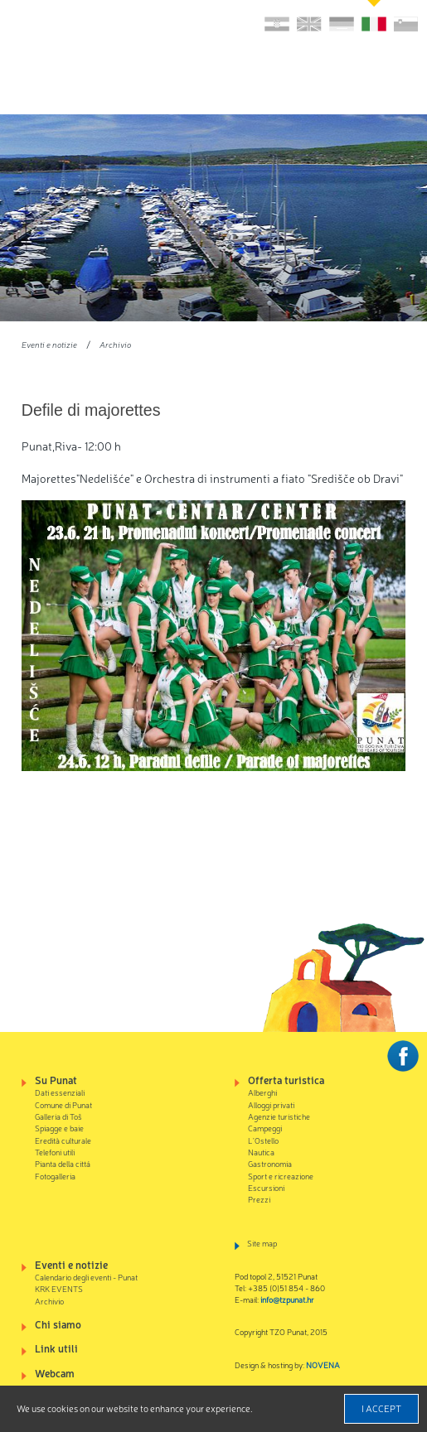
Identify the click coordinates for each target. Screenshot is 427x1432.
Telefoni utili (55, 1151)
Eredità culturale (63, 1140)
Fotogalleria (55, 1175)
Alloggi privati (271, 1104)
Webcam (55, 1373)
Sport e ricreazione (280, 1175)
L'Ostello (263, 1140)
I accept (381, 1408)
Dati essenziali (60, 1092)
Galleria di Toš (58, 1116)
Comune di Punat (63, 1104)
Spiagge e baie (59, 1127)
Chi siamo (58, 1324)
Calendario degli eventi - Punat (86, 1276)
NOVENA (323, 1364)
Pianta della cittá (62, 1163)
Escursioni (266, 1187)
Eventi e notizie (49, 344)
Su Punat (56, 1080)
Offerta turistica (286, 1080)
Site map (262, 1242)
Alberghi (262, 1092)
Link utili (56, 1348)
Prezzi (259, 1198)
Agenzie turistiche (279, 1116)
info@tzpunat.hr (287, 1299)
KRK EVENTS (59, 1288)
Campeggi (265, 1127)
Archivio (115, 344)
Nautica (261, 1151)
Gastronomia (270, 1163)
